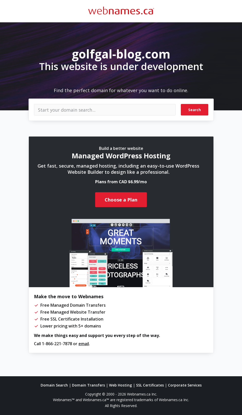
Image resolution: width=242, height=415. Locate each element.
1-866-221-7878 (57, 343)
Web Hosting (120, 385)
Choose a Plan (121, 200)
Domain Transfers (88, 385)
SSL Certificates (150, 385)
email (83, 343)
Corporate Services (185, 385)
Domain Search (54, 385)
